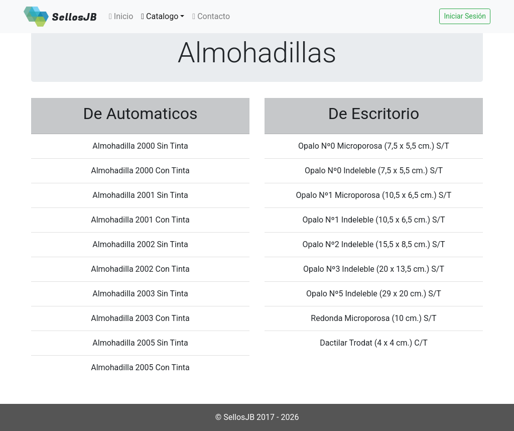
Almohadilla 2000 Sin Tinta (140, 146)
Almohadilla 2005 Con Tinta (140, 367)
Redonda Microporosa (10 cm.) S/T (373, 318)
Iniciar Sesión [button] (465, 16)
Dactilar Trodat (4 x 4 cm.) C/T (374, 343)
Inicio (121, 16)
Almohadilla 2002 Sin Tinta (140, 244)
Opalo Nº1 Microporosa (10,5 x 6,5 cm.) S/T (374, 195)
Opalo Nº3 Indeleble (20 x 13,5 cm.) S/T (373, 269)
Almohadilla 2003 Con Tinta (140, 318)
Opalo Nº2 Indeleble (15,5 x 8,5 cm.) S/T (373, 244)
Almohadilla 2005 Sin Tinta (140, 343)
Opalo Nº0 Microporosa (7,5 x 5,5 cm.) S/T (373, 146)
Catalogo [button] (159, 16)
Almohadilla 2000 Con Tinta (140, 170)
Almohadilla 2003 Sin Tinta (140, 293)
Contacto (211, 16)
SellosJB (74, 17)
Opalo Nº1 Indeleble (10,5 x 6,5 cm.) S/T (373, 220)
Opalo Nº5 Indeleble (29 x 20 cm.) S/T (373, 293)
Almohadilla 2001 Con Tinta (140, 220)
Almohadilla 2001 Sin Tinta (140, 195)
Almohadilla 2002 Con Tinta (140, 269)
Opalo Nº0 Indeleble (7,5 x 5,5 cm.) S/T (374, 170)
